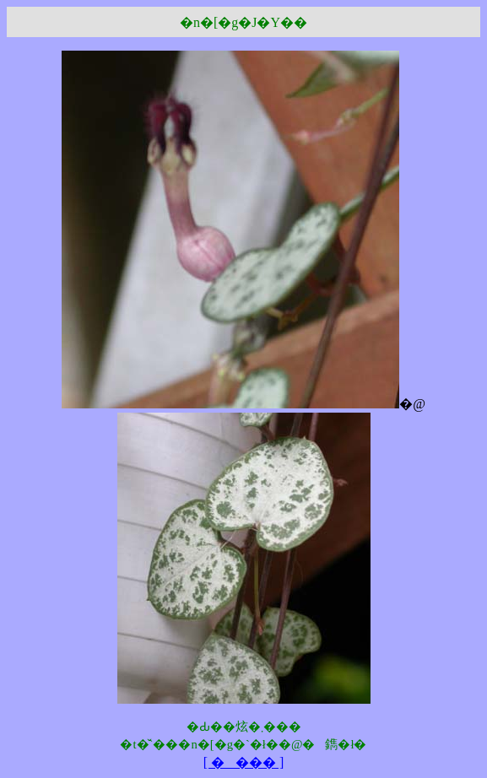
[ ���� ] (243, 762)
